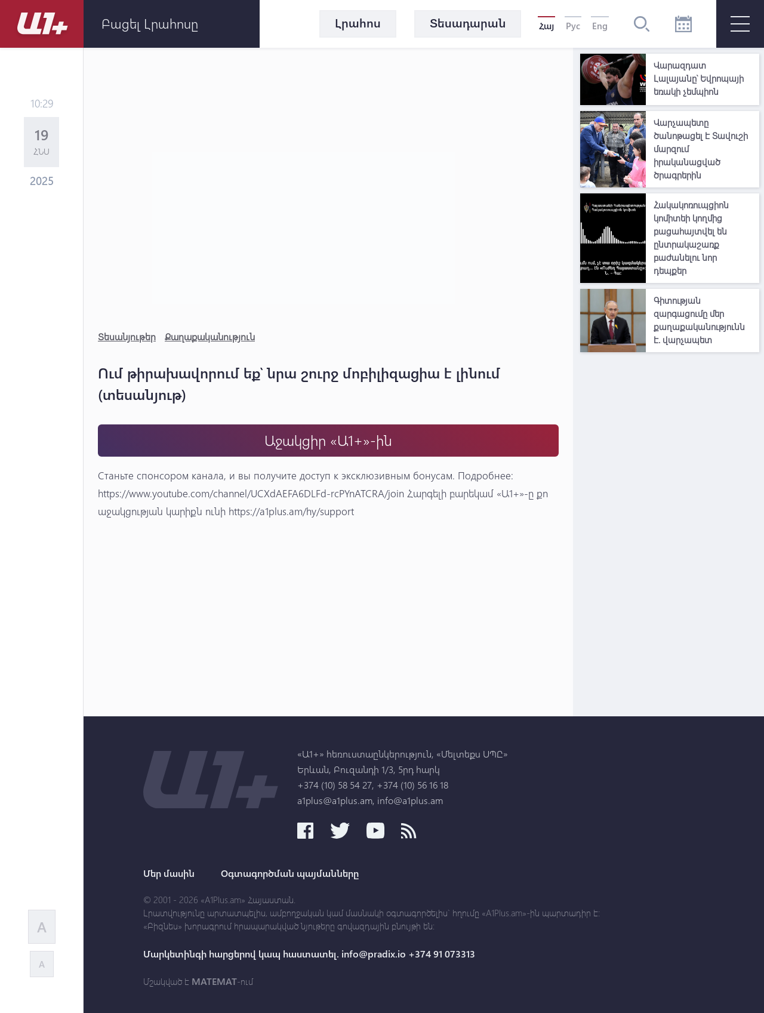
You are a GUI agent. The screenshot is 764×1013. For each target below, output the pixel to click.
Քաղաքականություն (210, 336)
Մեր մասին (169, 873)
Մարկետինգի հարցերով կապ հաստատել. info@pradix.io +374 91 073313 (309, 954)
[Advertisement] (669, 537)
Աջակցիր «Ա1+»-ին (328, 440)
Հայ (546, 25)
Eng (600, 25)
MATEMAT (214, 981)
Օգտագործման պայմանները (290, 873)
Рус (573, 25)
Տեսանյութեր (127, 336)
